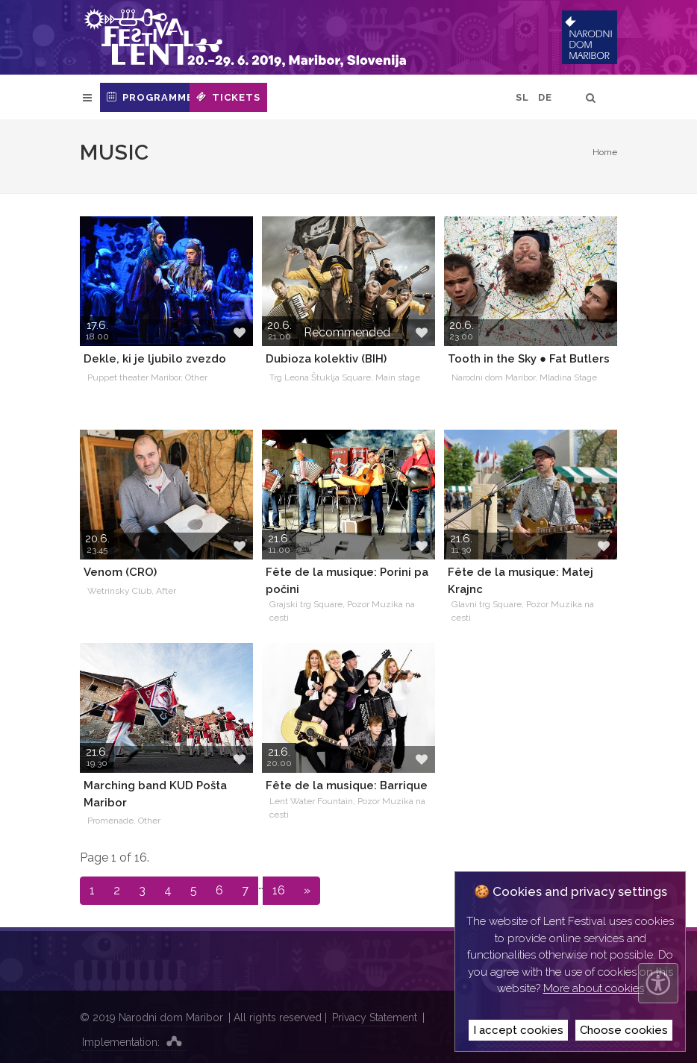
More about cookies (593, 988)
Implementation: (134, 1040)
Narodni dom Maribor (171, 1017)
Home (605, 152)
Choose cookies (624, 1030)
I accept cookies (518, 1030)
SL (522, 97)
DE (545, 97)
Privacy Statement (374, 1017)
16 (278, 890)
